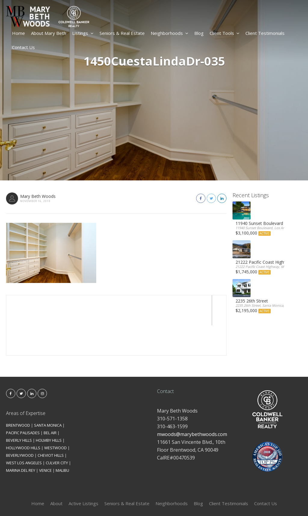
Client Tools (224, 33)
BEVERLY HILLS (19, 410)
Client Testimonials (265, 33)
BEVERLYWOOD (20, 425)
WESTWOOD (55, 417)
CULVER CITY (57, 432)
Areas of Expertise (25, 383)
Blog (199, 33)
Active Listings (83, 473)
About (56, 473)
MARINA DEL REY (20, 440)
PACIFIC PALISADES (23, 402)
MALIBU (62, 440)
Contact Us (23, 47)
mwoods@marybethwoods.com (192, 404)
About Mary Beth (48, 33)
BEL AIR (50, 402)
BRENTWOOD (18, 395)
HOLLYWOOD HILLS (23, 417)
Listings (83, 33)
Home (18, 33)
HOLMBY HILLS (49, 410)
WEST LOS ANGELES (24, 432)
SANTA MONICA (48, 395)
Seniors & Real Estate (122, 33)
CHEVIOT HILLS (51, 425)
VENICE (45, 440)
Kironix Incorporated (187, 501)
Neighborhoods (169, 33)
